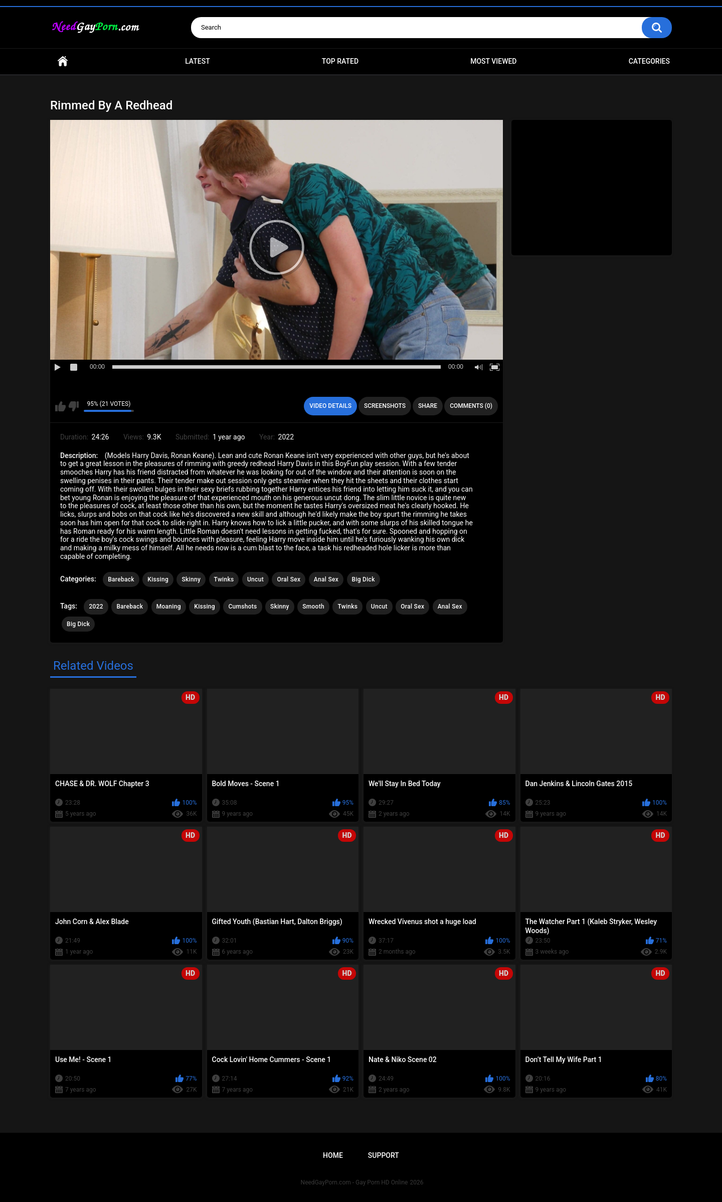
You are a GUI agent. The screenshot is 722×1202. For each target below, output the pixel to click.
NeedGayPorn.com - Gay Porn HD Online (354, 1182)
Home (62, 61)
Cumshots (242, 606)
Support (383, 1155)
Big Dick (363, 579)
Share (427, 405)
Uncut (255, 579)
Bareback (121, 579)
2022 (96, 606)
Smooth (313, 606)
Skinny (191, 579)
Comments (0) (471, 405)
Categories (649, 61)
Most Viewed (493, 61)
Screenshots (385, 405)
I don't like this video (73, 406)
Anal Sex (326, 579)
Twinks (224, 579)
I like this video (60, 406)
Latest (197, 61)
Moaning (168, 606)
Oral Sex (288, 579)
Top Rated (340, 61)
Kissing (157, 579)
